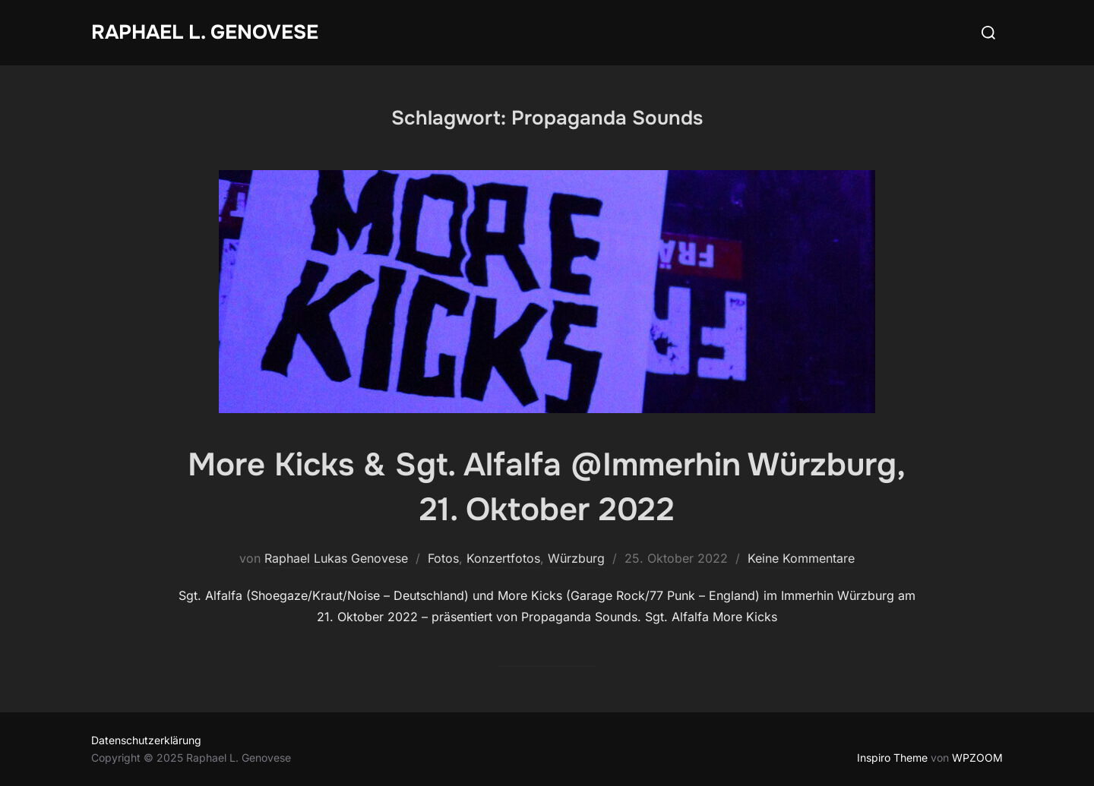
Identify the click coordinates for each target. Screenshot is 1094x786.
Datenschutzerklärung (146, 740)
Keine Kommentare (801, 558)
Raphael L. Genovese (204, 32)
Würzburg (576, 558)
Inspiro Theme (892, 757)
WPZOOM (977, 757)
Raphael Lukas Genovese (336, 558)
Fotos (443, 558)
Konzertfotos (503, 558)
